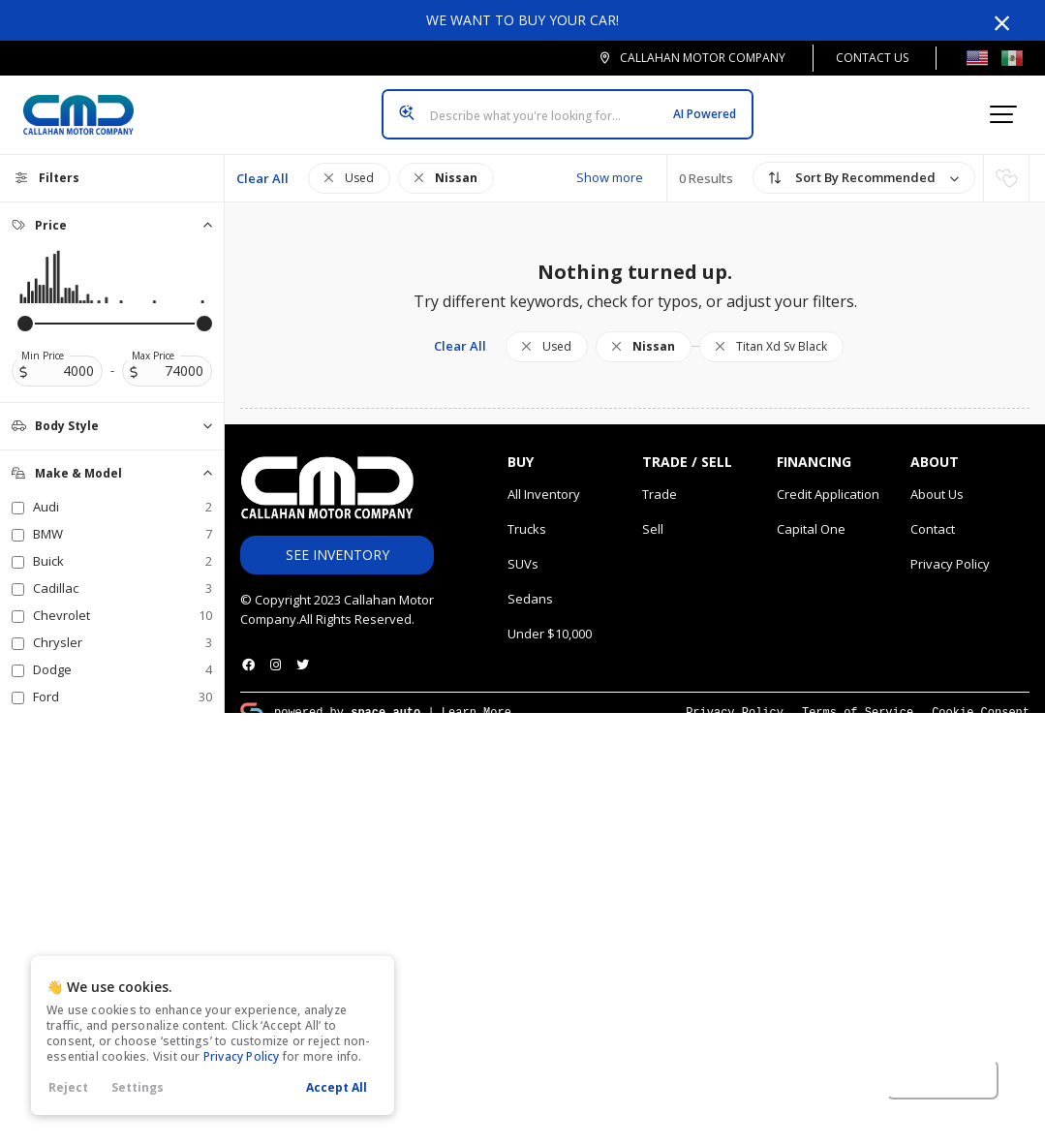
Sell (652, 513)
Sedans (530, 583)
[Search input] (568, 106)
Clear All (262, 162)
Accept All (336, 1087)
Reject (68, 1087)
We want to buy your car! (522, 20)
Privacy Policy (241, 1056)
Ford (122, 681)
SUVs (522, 548)
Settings (137, 1087)
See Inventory (337, 539)
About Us (937, 478)
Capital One (811, 513)
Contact (932, 513)
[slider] (25, 308)
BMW (122, 518)
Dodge (122, 653)
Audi (122, 491)
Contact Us (872, 57)
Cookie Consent (981, 696)
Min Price (42, 340)
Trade (659, 478)
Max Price (153, 340)
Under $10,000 (549, 618)
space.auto (385, 696)
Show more (609, 161)
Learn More (476, 696)
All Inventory (543, 478)
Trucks (526, 513)
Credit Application (828, 478)
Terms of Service (857, 696)
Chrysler (122, 626)
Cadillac (122, 572)
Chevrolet (122, 599)
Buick (122, 545)
